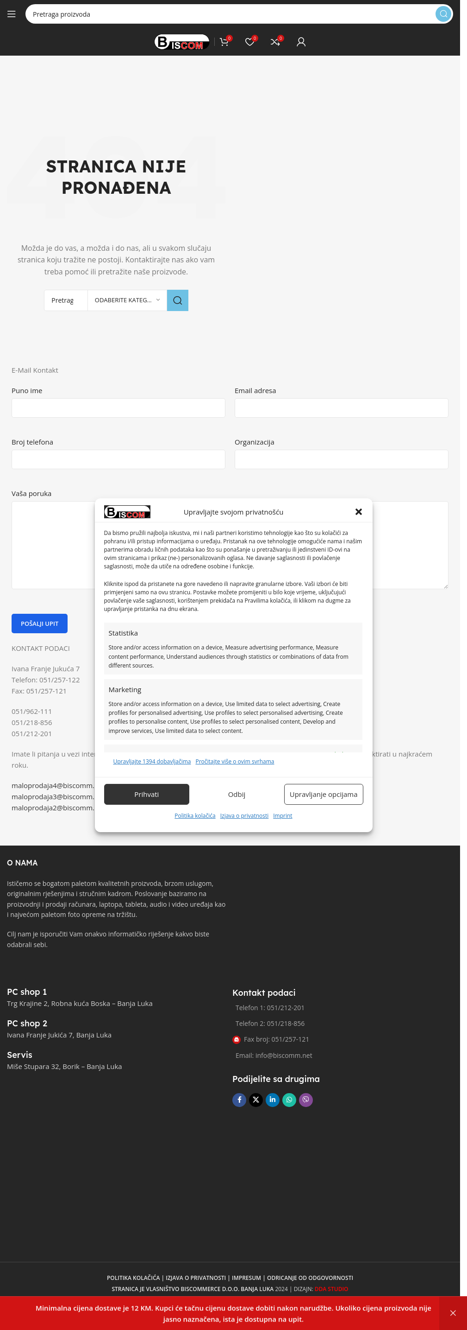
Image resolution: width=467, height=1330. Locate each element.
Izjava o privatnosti (244, 826)
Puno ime (27, 390)
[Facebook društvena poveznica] (239, 1100)
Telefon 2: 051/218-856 (270, 1023)
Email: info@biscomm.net (274, 1055)
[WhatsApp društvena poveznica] (289, 1100)
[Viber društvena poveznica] (306, 1100)
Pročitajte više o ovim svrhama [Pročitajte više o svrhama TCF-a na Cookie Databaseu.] (234, 772)
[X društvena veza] (256, 1100)
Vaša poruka (31, 493)
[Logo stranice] (182, 40)
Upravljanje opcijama (324, 805)
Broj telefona (32, 441)
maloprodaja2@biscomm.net (58, 807)
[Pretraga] (239, 14)
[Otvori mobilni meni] (11, 14)
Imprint (282, 826)
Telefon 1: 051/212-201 (270, 1007)
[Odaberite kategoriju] (127, 300)
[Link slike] (41, 969)
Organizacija (254, 441)
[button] (358, 523)
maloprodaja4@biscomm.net (58, 785)
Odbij (237, 805)
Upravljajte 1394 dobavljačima (152, 772)
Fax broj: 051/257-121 (270, 1039)
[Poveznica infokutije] (37, 992)
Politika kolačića (194, 826)
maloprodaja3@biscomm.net (58, 796)
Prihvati (146, 805)
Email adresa (255, 390)
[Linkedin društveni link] (273, 1100)
